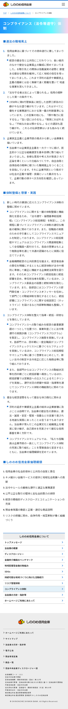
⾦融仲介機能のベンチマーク (19, 559)
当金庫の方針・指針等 (15, 594)
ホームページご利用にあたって (20, 600)
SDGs (7, 571)
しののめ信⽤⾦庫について (20, 13)
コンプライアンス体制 (15, 588)
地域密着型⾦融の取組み (17, 565)
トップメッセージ (13, 542)
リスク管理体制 (12, 583)
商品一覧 (9, 662)
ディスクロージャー (14, 553)
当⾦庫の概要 (11, 548)
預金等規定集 (11, 656)
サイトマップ (11, 638)
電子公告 (9, 650)
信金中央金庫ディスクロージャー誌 (21, 668)
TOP (5, 13)
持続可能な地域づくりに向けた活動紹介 (24, 577)
